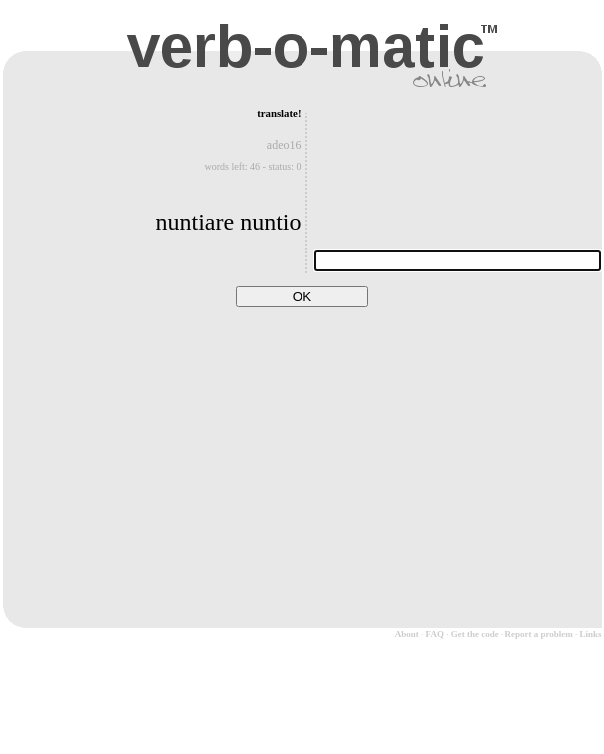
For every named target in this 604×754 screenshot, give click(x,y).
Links (590, 634)
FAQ (435, 634)
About (407, 634)
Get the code (475, 634)
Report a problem (538, 634)
